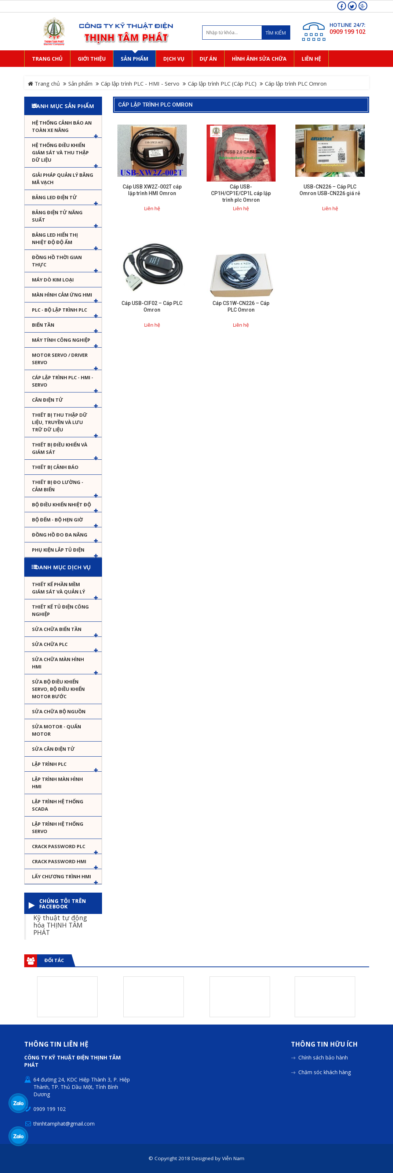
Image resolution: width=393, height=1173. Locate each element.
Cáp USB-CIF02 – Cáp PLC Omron (151, 306)
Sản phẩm (80, 83)
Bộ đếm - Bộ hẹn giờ (57, 519)
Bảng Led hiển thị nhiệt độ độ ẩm (55, 238)
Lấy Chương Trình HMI (61, 876)
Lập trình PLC (49, 764)
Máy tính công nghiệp (61, 340)
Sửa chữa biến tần (56, 629)
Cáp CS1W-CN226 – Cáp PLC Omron (240, 306)
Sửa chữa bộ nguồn (58, 711)
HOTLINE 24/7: (347, 25)
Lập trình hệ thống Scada (57, 805)
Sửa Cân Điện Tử (53, 749)
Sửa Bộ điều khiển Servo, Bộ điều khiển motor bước (58, 689)
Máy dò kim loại (53, 279)
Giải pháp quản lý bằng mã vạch (62, 179)
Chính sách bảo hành (323, 1057)
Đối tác (54, 960)
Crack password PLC (58, 846)
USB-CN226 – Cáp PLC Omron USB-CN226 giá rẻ (329, 190)
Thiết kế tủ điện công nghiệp (60, 610)
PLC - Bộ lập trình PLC (59, 309)
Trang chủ (44, 83)
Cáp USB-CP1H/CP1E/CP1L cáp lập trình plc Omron (241, 193)
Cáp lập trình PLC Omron (155, 104)
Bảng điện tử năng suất (57, 216)
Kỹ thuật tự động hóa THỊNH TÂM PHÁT (60, 924)
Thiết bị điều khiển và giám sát (59, 448)
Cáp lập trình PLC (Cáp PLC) (222, 83)
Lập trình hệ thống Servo (57, 828)
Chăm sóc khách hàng (324, 1072)
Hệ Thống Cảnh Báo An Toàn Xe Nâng (62, 126)
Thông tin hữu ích (324, 1044)
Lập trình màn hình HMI (57, 783)
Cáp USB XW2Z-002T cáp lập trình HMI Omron (152, 190)
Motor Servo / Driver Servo (60, 359)
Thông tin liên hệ (56, 1044)
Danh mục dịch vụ (63, 567)
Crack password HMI (59, 861)
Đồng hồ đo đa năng (59, 534)
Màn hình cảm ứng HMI (62, 294)
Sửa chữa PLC (50, 644)
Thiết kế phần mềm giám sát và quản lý (58, 588)
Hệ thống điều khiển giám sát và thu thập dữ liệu (60, 152)
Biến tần (43, 325)
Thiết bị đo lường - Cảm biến (57, 486)
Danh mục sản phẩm (63, 106)
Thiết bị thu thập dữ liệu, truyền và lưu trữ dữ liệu (59, 422)
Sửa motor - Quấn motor (56, 730)
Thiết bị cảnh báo (55, 467)
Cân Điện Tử (47, 400)
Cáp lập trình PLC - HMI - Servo (140, 83)
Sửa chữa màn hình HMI (58, 663)
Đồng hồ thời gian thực (57, 261)
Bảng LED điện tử (54, 197)
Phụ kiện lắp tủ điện (58, 549)
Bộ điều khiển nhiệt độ (61, 504)
